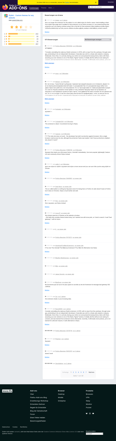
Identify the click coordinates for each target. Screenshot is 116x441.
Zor (56, 296)
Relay (88, 401)
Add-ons (33, 391)
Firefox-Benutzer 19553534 (63, 46)
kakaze (57, 81)
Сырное (57, 134)
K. (56, 229)
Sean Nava (58, 186)
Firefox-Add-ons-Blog (38, 397)
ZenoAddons (59, 363)
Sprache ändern (91, 431)
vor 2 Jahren (63, 20)
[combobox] (101, 7)
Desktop (61, 394)
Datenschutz (6, 427)
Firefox (67, 2)
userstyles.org (17, 20)
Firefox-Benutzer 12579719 (63, 330)
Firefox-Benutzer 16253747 (63, 351)
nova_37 (57, 213)
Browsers (89, 394)
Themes (43, 8)
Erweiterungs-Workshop (39, 401)
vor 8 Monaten (68, 121)
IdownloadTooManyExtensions (64, 245)
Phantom (58, 339)
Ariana (57, 20)
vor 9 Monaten (77, 150)
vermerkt (17, 431)
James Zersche (60, 274)
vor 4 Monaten (77, 46)
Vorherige (65, 372)
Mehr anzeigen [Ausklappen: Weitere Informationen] (49, 63)
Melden (47, 32)
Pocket (88, 407)
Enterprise (62, 401)
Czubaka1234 (59, 121)
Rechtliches (23, 427)
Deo (56, 201)
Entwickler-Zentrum (37, 404)
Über (32, 394)
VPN (87, 397)
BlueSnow (58, 282)
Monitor (89, 404)
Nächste (91, 372)
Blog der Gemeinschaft (38, 411)
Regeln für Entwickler (38, 407)
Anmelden (111, 2)
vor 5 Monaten (63, 73)
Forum (32, 414)
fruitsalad (58, 109)
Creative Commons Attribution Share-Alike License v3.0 (60, 431)
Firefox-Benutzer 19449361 (63, 178)
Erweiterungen (34, 8)
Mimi (56, 266)
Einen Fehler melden (37, 418)
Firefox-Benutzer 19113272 (63, 237)
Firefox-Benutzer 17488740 (63, 150)
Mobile (60, 397)
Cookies (15, 427)
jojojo (57, 73)
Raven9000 (58, 309)
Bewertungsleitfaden (38, 421)
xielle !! (57, 164)
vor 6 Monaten (65, 81)
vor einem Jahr (77, 178)
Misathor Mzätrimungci (62, 258)
